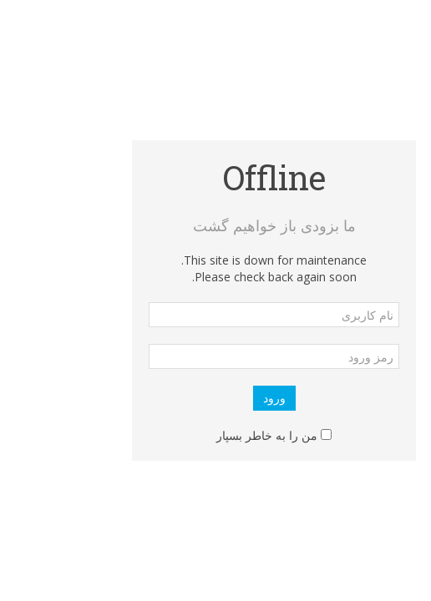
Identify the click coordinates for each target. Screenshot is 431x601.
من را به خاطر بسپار (208, 435)
